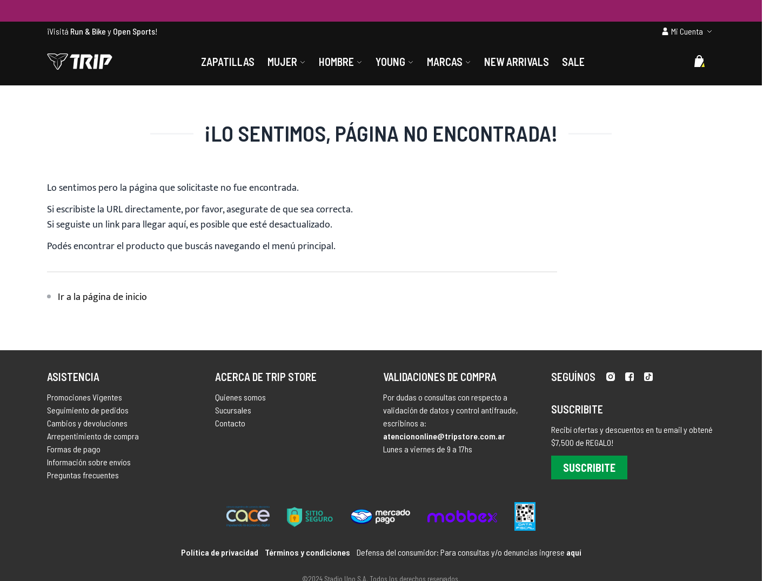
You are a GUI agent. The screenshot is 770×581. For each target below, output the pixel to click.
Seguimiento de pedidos (88, 410)
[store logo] (79, 62)
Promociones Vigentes (84, 397)
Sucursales (233, 410)
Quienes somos (240, 397)
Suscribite (589, 467)
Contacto (230, 423)
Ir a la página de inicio (102, 297)
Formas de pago (74, 449)
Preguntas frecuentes (83, 475)
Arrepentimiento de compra (93, 436)
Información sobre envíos (89, 462)
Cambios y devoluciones (87, 423)
